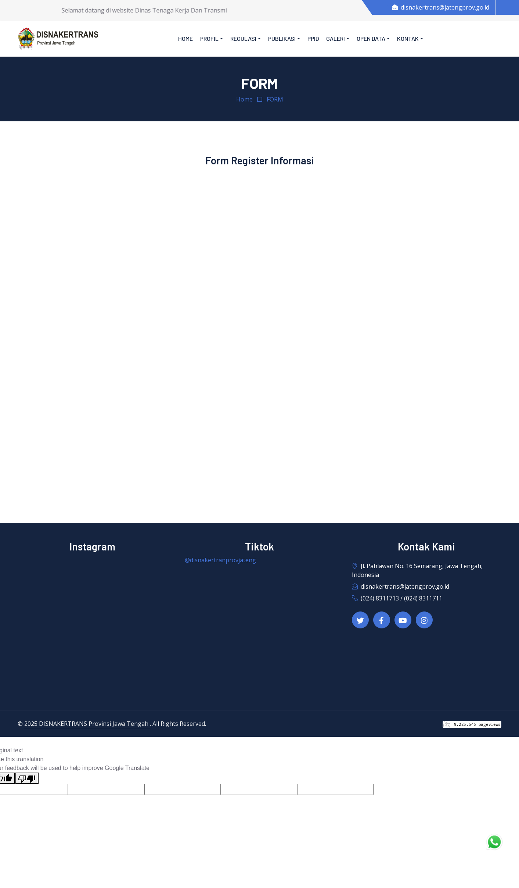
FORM (275, 99)
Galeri (335, 38)
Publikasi (282, 38)
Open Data (371, 38)
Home (185, 38)
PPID (313, 38)
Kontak (408, 38)
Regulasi (243, 38)
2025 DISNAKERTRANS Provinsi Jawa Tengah (87, 724)
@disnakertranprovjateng (220, 560)
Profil (209, 38)
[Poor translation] (27, 778)
